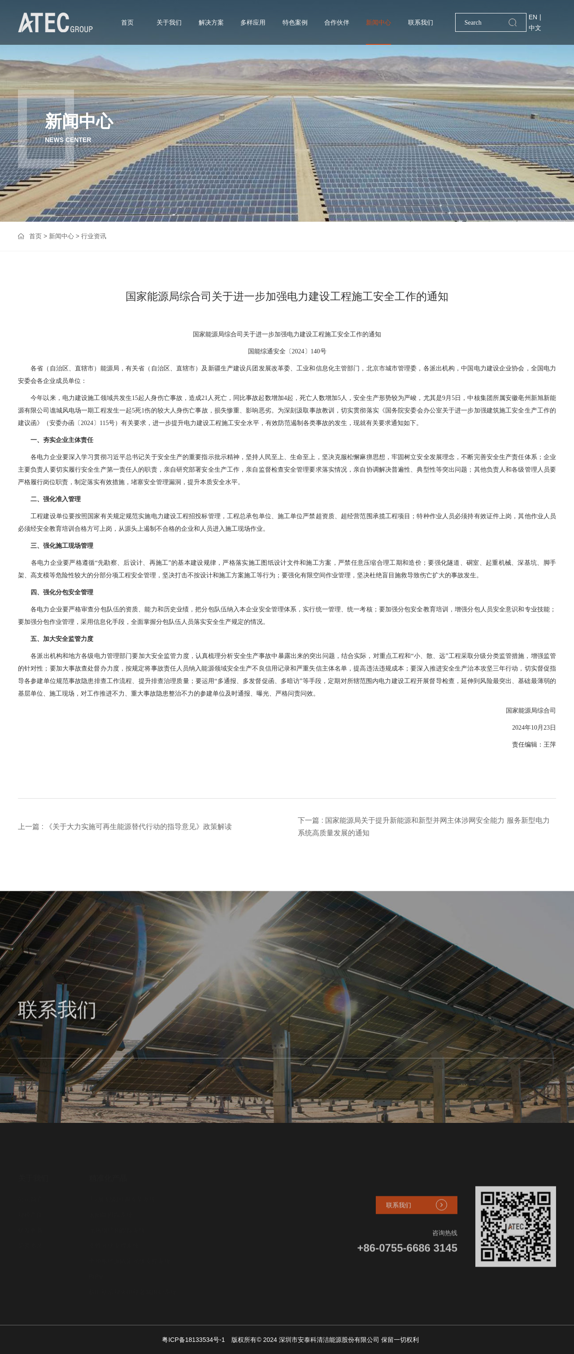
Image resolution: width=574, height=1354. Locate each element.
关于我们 (169, 22)
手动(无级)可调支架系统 (122, 1193)
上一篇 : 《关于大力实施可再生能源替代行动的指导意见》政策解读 (125, 826)
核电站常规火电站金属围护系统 (133, 1286)
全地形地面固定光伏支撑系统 (129, 1255)
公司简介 (30, 1193)
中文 (535, 27)
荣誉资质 (30, 1240)
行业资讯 (93, 236)
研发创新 (30, 1224)
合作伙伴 (336, 22)
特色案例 (295, 22)
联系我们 (420, 22)
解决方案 (211, 22)
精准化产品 (108, 1172)
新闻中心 (378, 22)
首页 (127, 22)
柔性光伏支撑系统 (114, 1240)
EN (533, 17)
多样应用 (252, 22)
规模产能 (30, 1209)
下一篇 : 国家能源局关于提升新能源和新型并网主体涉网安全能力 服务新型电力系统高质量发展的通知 (424, 827)
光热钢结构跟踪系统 (117, 1224)
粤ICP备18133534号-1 (193, 1339)
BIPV (96, 1271)
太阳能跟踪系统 (111, 1209)
